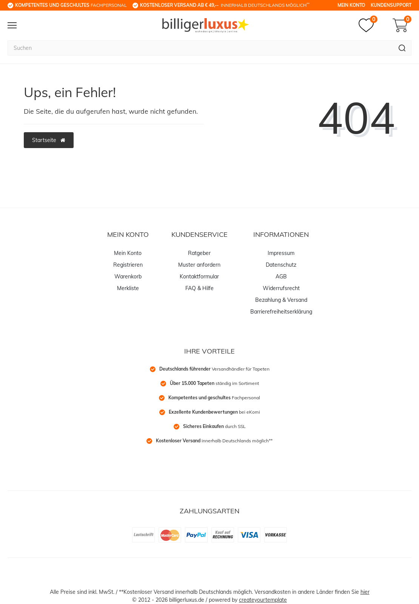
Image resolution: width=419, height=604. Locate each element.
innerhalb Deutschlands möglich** (214, 440)
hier (365, 592)
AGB (281, 276)
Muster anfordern (199, 264)
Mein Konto (351, 5)
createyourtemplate (263, 599)
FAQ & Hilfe (199, 288)
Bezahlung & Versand (281, 300)
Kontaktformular (199, 276)
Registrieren (128, 264)
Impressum (281, 253)
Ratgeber (199, 253)
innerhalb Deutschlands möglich (225, 5)
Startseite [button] (48, 140)
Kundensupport (391, 5)
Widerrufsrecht (281, 288)
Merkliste (128, 288)
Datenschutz (281, 264)
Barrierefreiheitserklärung (281, 311)
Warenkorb (128, 276)
